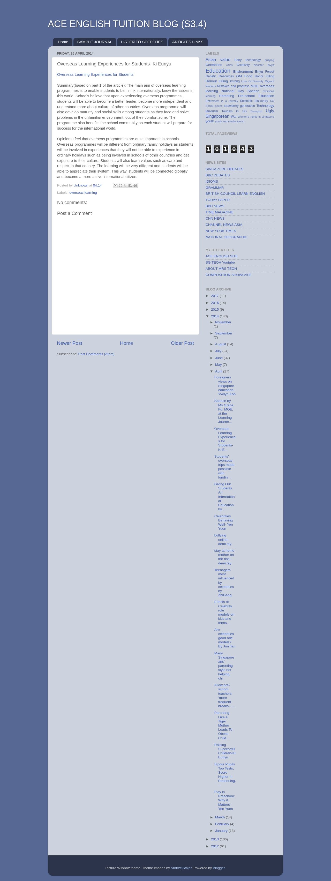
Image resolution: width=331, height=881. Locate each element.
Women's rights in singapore (256, 116)
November (223, 322)
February (222, 824)
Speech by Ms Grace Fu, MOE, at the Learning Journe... (224, 411)
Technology (265, 106)
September (223, 333)
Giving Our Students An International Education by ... (224, 496)
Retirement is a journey (222, 100)
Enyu (259, 71)
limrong (234, 81)
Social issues (214, 105)
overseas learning (83, 193)
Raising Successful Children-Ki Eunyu (225, 751)
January (222, 831)
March (220, 817)
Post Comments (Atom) (96, 354)
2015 (215, 309)
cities (229, 64)
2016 (215, 303)
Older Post (182, 343)
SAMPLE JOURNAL (94, 42)
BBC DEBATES (218, 175)
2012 (215, 846)
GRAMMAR (215, 188)
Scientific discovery (254, 101)
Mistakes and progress (233, 86)
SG (272, 100)
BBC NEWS (215, 206)
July (218, 351)
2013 (215, 839)
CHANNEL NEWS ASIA (224, 225)
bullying (269, 60)
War (234, 116)
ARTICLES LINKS (188, 42)
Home (63, 42)
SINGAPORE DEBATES (224, 169)
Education (218, 71)
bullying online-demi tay (222, 539)
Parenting (226, 96)
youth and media (225, 121)
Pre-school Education (256, 96)
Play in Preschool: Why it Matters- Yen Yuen (224, 800)
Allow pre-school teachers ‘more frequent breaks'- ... (224, 695)
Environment (243, 71)
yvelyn (241, 121)
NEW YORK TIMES (221, 231)
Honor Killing (264, 76)
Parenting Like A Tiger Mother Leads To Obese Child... (223, 725)
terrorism (212, 111)
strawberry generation (239, 106)
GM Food (244, 76)
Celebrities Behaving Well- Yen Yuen (223, 522)
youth (210, 121)
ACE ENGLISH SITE (222, 256)
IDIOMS (212, 181)
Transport (256, 111)
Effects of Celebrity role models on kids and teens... (224, 612)
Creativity (243, 65)
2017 (215, 296)
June (219, 358)
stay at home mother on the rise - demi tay (224, 557)
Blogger (219, 868)
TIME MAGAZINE (219, 212)
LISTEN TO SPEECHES (142, 42)
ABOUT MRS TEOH (221, 269)
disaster (259, 64)
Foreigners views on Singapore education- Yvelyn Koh (225, 385)
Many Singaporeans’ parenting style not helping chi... (224, 665)
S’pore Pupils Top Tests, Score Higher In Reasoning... (225, 774)
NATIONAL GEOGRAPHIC (226, 237)
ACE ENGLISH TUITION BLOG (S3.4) (127, 24)
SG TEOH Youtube (220, 262)
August (221, 344)
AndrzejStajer (181, 868)
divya (271, 64)
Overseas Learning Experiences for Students (95, 74)
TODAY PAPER (218, 200)
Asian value (218, 59)
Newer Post (69, 343)
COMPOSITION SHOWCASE (229, 275)
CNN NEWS (215, 218)
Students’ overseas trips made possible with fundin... (224, 466)
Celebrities (214, 65)
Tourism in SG (234, 111)
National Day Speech (240, 91)
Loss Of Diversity (252, 81)
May (219, 365)
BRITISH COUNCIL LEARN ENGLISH (235, 194)
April (219, 371)
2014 (215, 316)
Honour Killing (217, 81)
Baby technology (248, 60)
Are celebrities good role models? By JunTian (225, 638)
